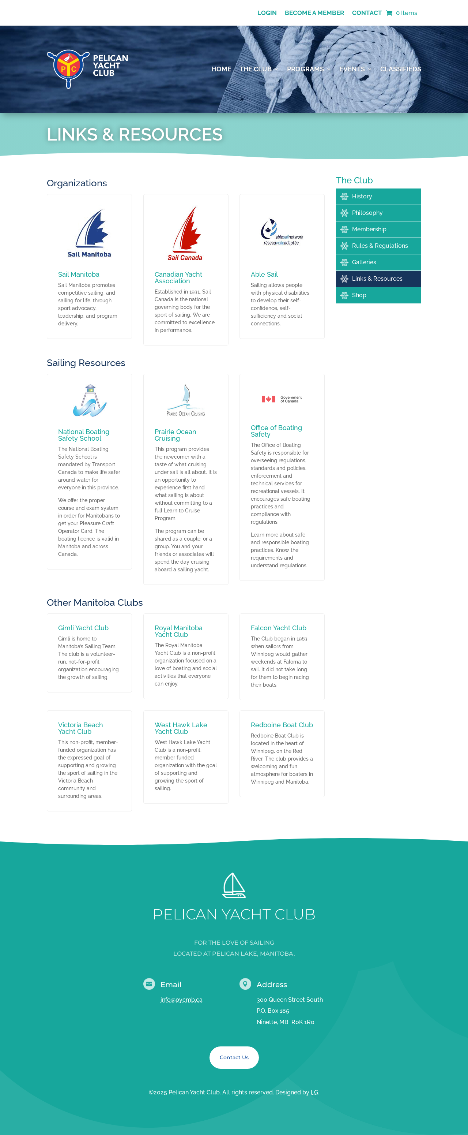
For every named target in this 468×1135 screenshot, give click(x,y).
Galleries (364, 262)
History (362, 196)
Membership (369, 229)
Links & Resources (377, 278)
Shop (359, 295)
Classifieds (400, 69)
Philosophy (367, 212)
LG (314, 1092)
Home (221, 69)
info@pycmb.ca (182, 999)
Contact (367, 13)
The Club (255, 69)
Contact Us (234, 1057)
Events (352, 69)
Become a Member (314, 13)
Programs (305, 69)
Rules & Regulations (380, 245)
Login (267, 13)
